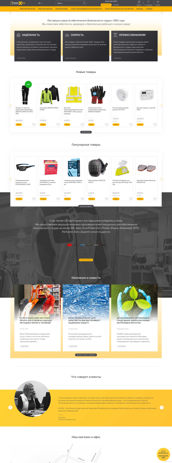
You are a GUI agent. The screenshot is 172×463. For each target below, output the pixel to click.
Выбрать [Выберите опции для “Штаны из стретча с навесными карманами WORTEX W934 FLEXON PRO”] (23, 130)
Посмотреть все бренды (86, 281)
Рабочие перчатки (27, 9)
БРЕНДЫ (139, 9)
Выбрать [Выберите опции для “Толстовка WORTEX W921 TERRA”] (47, 130)
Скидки (149, 9)
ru (40, 3)
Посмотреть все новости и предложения (86, 377)
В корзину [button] (120, 130)
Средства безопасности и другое (119, 9)
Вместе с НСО (106, 5)
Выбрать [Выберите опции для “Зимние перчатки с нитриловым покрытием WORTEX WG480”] (96, 130)
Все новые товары (86, 139)
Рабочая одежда (45, 9)
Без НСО (116, 5)
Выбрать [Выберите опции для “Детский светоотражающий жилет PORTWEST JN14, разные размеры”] (71, 130)
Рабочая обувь (61, 9)
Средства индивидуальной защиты (86, 9)
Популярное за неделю (86, 213)
